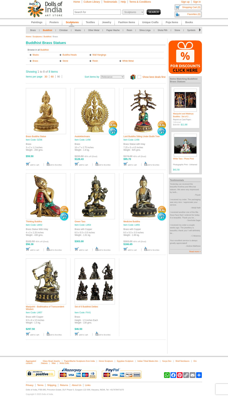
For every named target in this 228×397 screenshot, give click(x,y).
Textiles (90, 22)
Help (123, 1)
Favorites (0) (193, 14)
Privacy (29, 385)
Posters (54, 22)
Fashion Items (126, 22)
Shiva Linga (145, 30)
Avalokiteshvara (82, 136)
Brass (33, 30)
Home (76, 1)
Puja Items (172, 22)
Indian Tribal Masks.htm (148, 361)
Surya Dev (166, 361)
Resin (129, 30)
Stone (177, 30)
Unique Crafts (150, 22)
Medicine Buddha (131, 221)
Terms (40, 385)
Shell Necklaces (182, 361)
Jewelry (106, 22)
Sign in (197, 1)
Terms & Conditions (140, 1)
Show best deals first (153, 77)
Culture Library (92, 1)
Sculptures (37, 36)
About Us (76, 385)
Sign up (185, 1)
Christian (63, 30)
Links (87, 385)
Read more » (195, 251)
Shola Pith (162, 30)
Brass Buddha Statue (36, 136)
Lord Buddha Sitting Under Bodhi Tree (141, 136)
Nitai (54, 363)
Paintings (36, 22)
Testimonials (110, 1)
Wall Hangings (99, 55)
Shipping (51, 385)
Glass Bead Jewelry (51, 361)
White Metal (128, 61)
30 (46, 76)
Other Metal (93, 30)
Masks (78, 30)
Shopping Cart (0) (191, 7)
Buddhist (47, 30)
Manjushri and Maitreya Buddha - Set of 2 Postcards (183, 116)
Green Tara (80, 221)
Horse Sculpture (106, 361)
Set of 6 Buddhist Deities (86, 306)
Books (189, 22)
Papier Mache (113, 30)
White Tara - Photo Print (183, 159)
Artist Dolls (64, 363)
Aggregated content (31, 362)
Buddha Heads (70, 55)
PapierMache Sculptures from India (79, 361)
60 (52, 76)
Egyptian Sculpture (125, 361)
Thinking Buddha (34, 221)
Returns (64, 385)
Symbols (191, 30)
